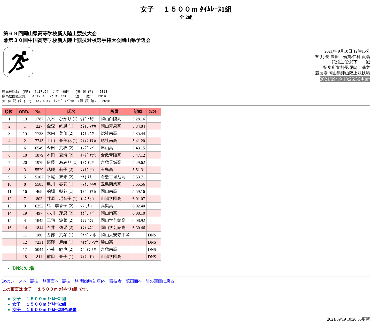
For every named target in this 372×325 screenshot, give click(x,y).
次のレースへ (14, 282)
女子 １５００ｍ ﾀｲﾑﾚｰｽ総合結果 (44, 310)
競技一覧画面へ (44, 282)
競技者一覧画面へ (125, 282)
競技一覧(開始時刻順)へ (84, 282)
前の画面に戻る (159, 282)
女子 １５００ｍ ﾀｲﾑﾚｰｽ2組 (39, 305)
